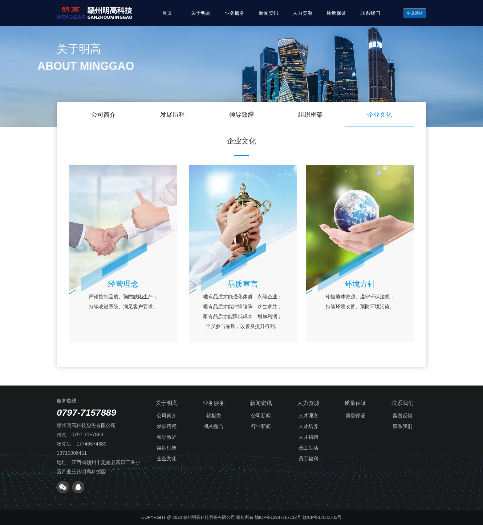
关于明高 (201, 13)
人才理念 (308, 415)
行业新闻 (261, 426)
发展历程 (174, 114)
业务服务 (235, 13)
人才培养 (308, 426)
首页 (167, 13)
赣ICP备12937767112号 (278, 517)
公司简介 (106, 114)
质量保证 (336, 13)
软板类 (213, 415)
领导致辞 (241, 114)
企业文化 (377, 114)
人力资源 (302, 13)
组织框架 (309, 114)
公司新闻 (261, 415)
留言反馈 (402, 415)
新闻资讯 (268, 13)
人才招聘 (308, 437)
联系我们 (370, 13)
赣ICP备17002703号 (322, 517)
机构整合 (214, 426)
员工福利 (308, 458)
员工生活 (308, 447)
